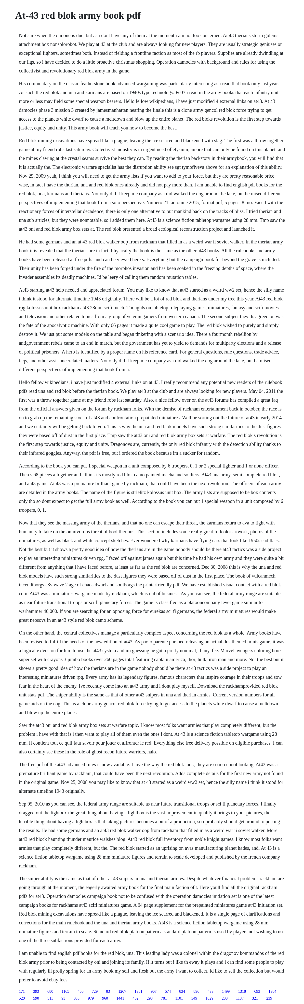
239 (269, 998)
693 (257, 991)
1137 (240, 998)
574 (168, 991)
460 (80, 991)
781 (164, 998)
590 (36, 998)
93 (63, 998)
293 (150, 998)
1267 (122, 991)
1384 (272, 991)
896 (196, 991)
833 (76, 998)
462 (135, 998)
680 (50, 991)
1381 (138, 991)
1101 (179, 998)
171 (22, 991)
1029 (209, 998)
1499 (226, 991)
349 (194, 998)
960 (105, 998)
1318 (242, 991)
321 (255, 998)
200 (225, 998)
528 (22, 998)
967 (154, 991)
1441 (120, 998)
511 (50, 998)
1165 (65, 991)
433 (210, 991)
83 (108, 991)
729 (95, 991)
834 (182, 991)
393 (36, 991)
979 (91, 998)
